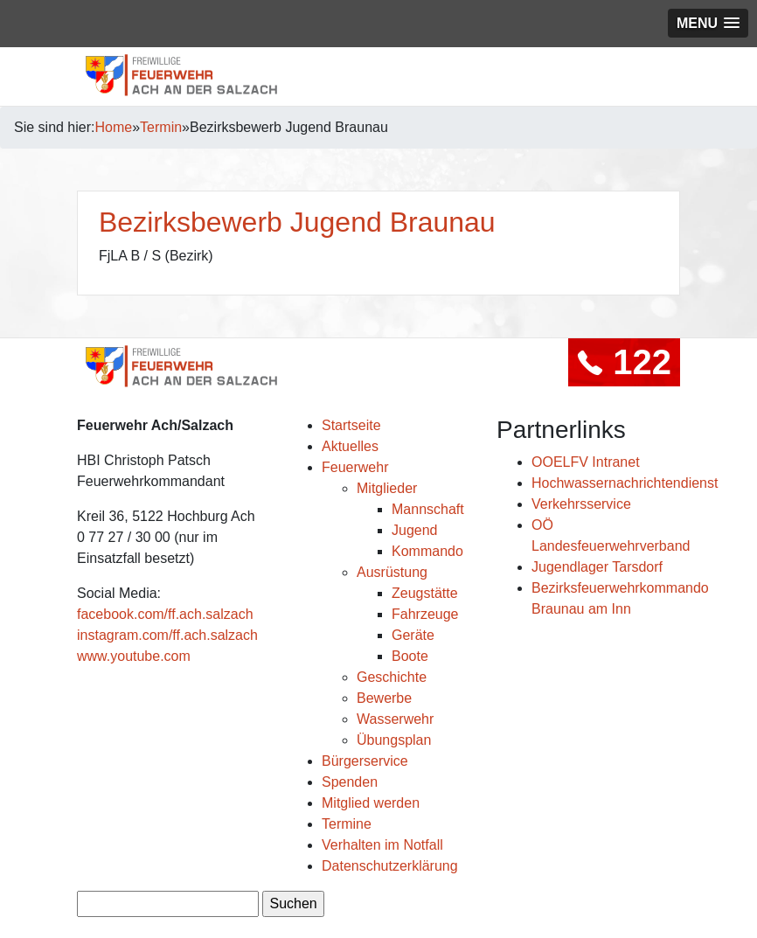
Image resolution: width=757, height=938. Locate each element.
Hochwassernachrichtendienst (624, 483)
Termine (347, 823)
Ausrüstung (392, 572)
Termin (161, 127)
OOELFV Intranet (585, 462)
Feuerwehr (355, 467)
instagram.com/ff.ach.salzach (167, 635)
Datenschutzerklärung (390, 865)
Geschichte (392, 677)
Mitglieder (387, 488)
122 (624, 362)
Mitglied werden (371, 803)
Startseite (351, 425)
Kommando (427, 551)
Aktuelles (350, 446)
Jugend (415, 530)
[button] (708, 23)
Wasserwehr (395, 719)
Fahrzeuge (425, 614)
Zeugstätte (425, 593)
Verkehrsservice (581, 504)
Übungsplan (394, 740)
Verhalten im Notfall (382, 844)
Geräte (413, 635)
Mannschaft (428, 509)
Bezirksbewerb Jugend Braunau (297, 222)
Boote (410, 656)
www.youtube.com (134, 656)
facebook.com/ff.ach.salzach (165, 614)
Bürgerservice (365, 761)
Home (114, 127)
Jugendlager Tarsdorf (597, 566)
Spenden (350, 782)
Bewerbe (384, 698)
